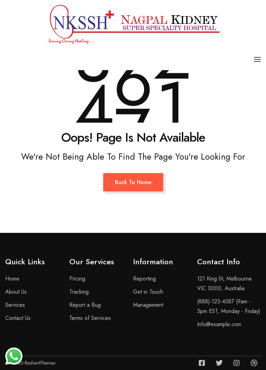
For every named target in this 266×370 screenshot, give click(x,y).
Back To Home (133, 182)
